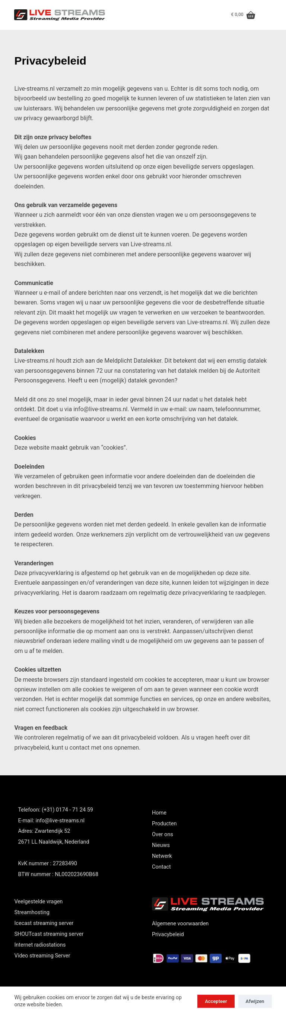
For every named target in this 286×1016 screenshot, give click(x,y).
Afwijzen (255, 1001)
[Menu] (267, 15)
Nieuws (161, 845)
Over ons (162, 834)
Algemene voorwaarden (180, 923)
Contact (161, 867)
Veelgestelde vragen (38, 901)
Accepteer (216, 1001)
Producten (164, 823)
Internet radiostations (40, 945)
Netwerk (162, 856)
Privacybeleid (168, 934)
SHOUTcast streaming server (48, 934)
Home (159, 813)
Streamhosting (32, 912)
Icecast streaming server (43, 923)
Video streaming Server (42, 956)
